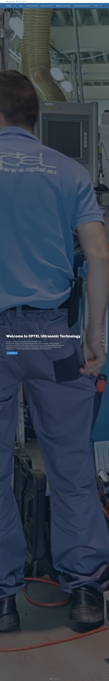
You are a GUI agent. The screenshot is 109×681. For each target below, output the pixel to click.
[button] (2, 344)
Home (15, 5)
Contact (96, 5)
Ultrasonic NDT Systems (32, 5)
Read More (12, 353)
